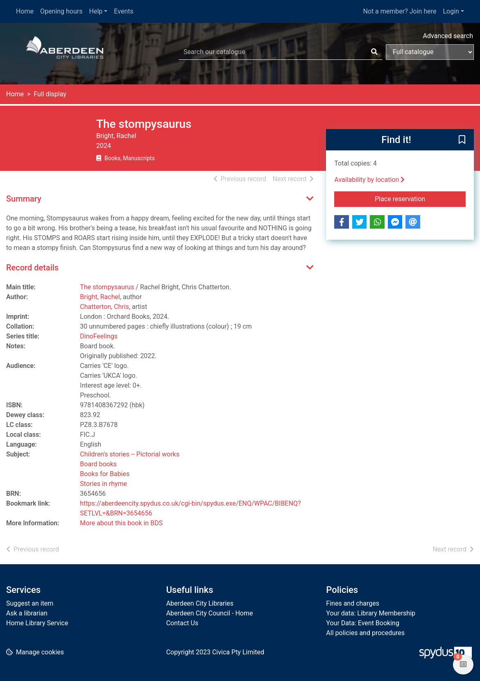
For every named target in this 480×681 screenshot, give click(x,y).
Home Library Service (37, 623)
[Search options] (430, 52)
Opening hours (61, 11)
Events (123, 11)
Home (25, 11)
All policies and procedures (365, 633)
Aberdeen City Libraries (199, 603)
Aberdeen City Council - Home (209, 613)
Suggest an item (29, 603)
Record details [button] (32, 267)
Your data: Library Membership (370, 613)
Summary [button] (23, 199)
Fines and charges (352, 603)
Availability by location (369, 180)
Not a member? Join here (399, 11)
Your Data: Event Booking (362, 623)
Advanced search (448, 36)
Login (451, 11)
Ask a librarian (27, 613)
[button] (462, 140)
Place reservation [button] (420, 198)
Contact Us (182, 623)
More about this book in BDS (121, 523)
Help (96, 11)
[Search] (374, 52)
